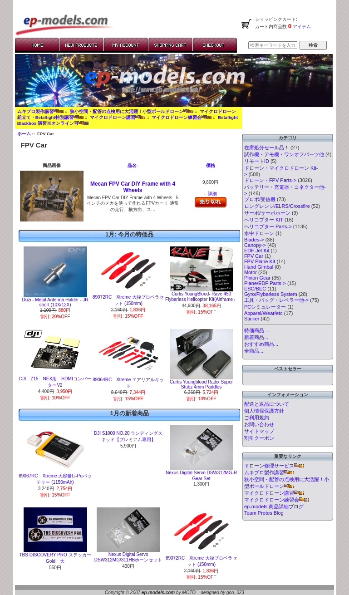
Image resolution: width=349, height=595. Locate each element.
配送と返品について (266, 404)
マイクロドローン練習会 (181, 117)
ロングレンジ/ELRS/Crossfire (277, 206)
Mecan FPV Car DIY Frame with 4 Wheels (132, 187)
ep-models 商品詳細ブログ (274, 506)
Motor (250, 272)
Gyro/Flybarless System (270, 294)
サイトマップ (259, 431)
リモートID (256, 161)
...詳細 (210, 193)
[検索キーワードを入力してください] (272, 45)
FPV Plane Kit (259, 261)
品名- (133, 165)
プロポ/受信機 (259, 199)
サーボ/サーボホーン (267, 213)
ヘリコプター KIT (263, 219)
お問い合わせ (259, 424)
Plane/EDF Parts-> (265, 283)
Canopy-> (255, 245)
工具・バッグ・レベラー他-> (276, 300)
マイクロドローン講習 (117, 117)
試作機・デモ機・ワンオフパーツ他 (284, 154)
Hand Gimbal (258, 267)
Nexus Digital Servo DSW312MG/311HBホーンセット (128, 557)
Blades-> (254, 239)
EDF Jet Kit (257, 250)
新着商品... (256, 337)
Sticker (252, 318)
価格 (210, 165)
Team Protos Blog (264, 513)
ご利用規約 (256, 417)
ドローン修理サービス (274, 465)
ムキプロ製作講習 (40, 111)
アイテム (301, 26)
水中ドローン (259, 233)
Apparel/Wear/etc (263, 313)
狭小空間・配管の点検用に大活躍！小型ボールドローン (131, 111)
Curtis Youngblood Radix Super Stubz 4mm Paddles (201, 384)
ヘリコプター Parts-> (268, 226)
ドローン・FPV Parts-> (270, 180)
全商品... (253, 351)
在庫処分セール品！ (266, 147)
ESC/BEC (255, 288)
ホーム (24, 133)
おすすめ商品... (261, 344)
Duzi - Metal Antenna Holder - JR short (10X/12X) (55, 302)
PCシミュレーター (265, 307)
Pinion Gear (257, 277)
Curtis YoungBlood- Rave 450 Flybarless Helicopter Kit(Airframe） (201, 296)
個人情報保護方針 (264, 410)
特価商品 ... (257, 330)
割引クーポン (259, 438)
